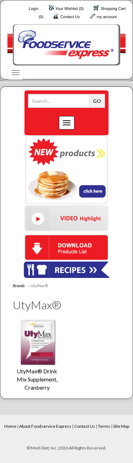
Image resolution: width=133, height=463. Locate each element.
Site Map (121, 426)
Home (10, 426)
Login (33, 8)
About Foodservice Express (45, 426)
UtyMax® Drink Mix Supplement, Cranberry (37, 379)
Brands (19, 285)
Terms (104, 426)
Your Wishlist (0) (69, 8)
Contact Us (69, 17)
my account (107, 17)
